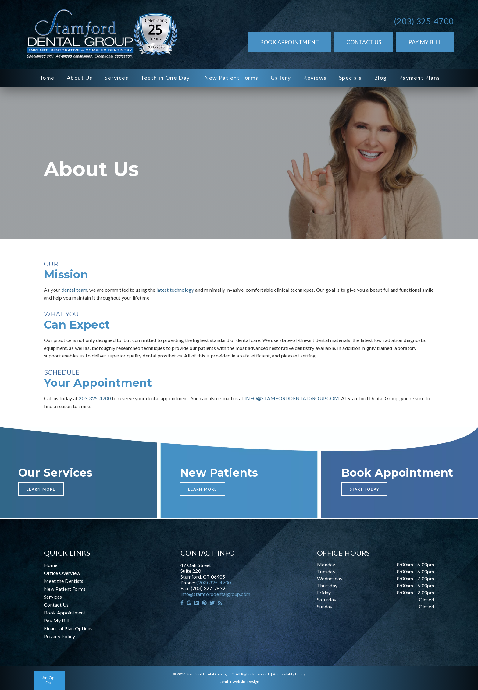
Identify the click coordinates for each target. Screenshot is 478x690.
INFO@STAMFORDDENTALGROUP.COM (291, 398)
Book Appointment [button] (289, 42)
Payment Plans (419, 77)
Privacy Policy (59, 636)
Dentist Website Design (239, 681)
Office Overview (62, 573)
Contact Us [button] (363, 42)
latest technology (175, 290)
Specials (350, 77)
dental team (74, 290)
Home (46, 77)
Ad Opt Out (49, 680)
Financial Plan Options (68, 628)
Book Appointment (65, 612)
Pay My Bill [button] (424, 42)
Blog (380, 77)
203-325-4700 (95, 398)
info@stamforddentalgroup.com (215, 594)
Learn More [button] (41, 489)
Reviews (315, 77)
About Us (80, 77)
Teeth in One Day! (166, 77)
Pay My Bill (56, 620)
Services (116, 77)
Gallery (281, 77)
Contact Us (56, 604)
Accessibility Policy (289, 674)
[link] (100, 34)
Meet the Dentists (63, 581)
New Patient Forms (231, 77)
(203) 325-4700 (424, 21)
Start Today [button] (364, 489)
